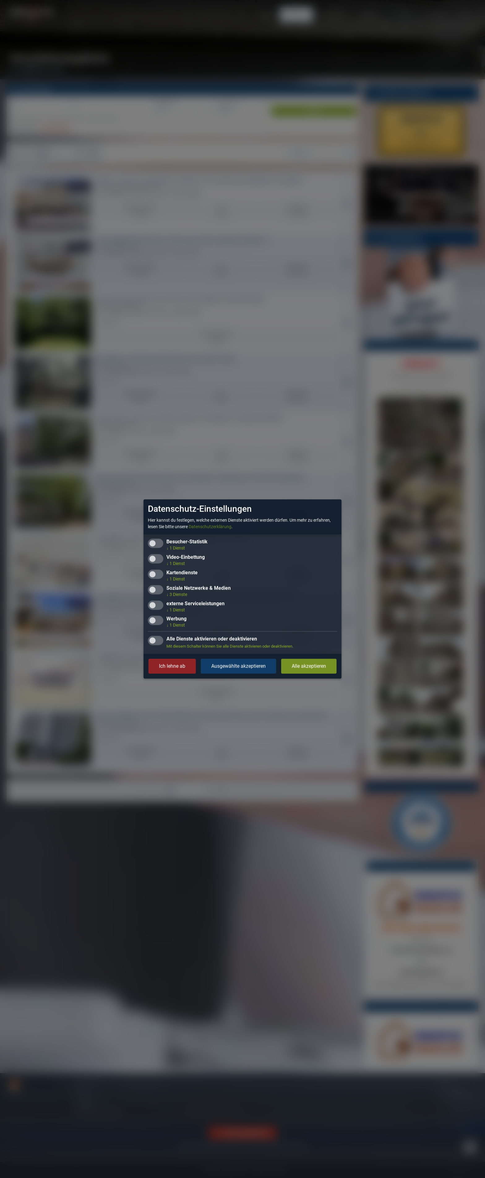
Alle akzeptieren (309, 666)
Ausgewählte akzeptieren (238, 666)
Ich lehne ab (172, 666)
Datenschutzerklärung (210, 526)
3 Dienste (176, 594)
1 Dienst (175, 548)
